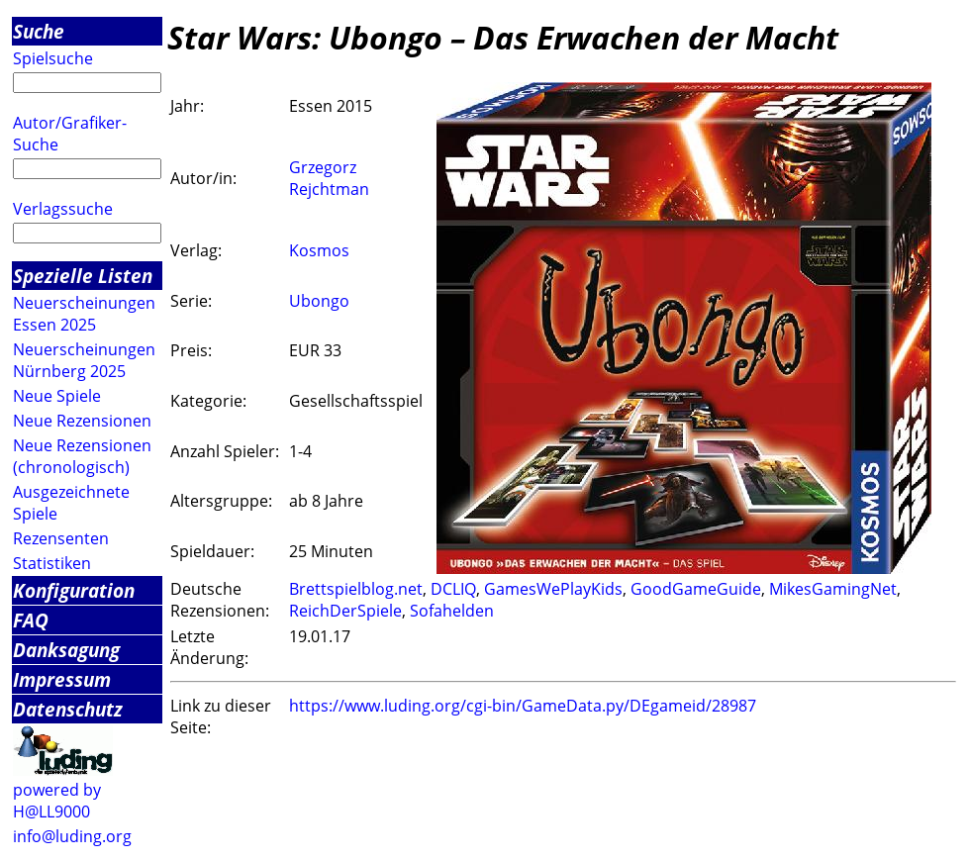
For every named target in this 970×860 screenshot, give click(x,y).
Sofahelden (452, 610)
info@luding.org (72, 836)
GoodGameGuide (695, 589)
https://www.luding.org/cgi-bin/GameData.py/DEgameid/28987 (522, 706)
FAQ (30, 620)
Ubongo (319, 301)
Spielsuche (53, 58)
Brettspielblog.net (356, 589)
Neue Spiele (57, 396)
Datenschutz (68, 709)
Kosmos (319, 250)
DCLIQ (453, 589)
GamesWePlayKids (553, 589)
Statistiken (52, 563)
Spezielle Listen (82, 275)
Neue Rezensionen (82, 420)
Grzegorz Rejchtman (329, 178)
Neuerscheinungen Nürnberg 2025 (84, 360)
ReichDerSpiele (345, 610)
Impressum (62, 679)
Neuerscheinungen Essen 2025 (84, 313)
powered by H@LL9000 (57, 800)
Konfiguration (74, 590)
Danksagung (66, 649)
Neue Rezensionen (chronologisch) (82, 456)
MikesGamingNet (833, 589)
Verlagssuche (63, 209)
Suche (38, 31)
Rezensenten (61, 538)
